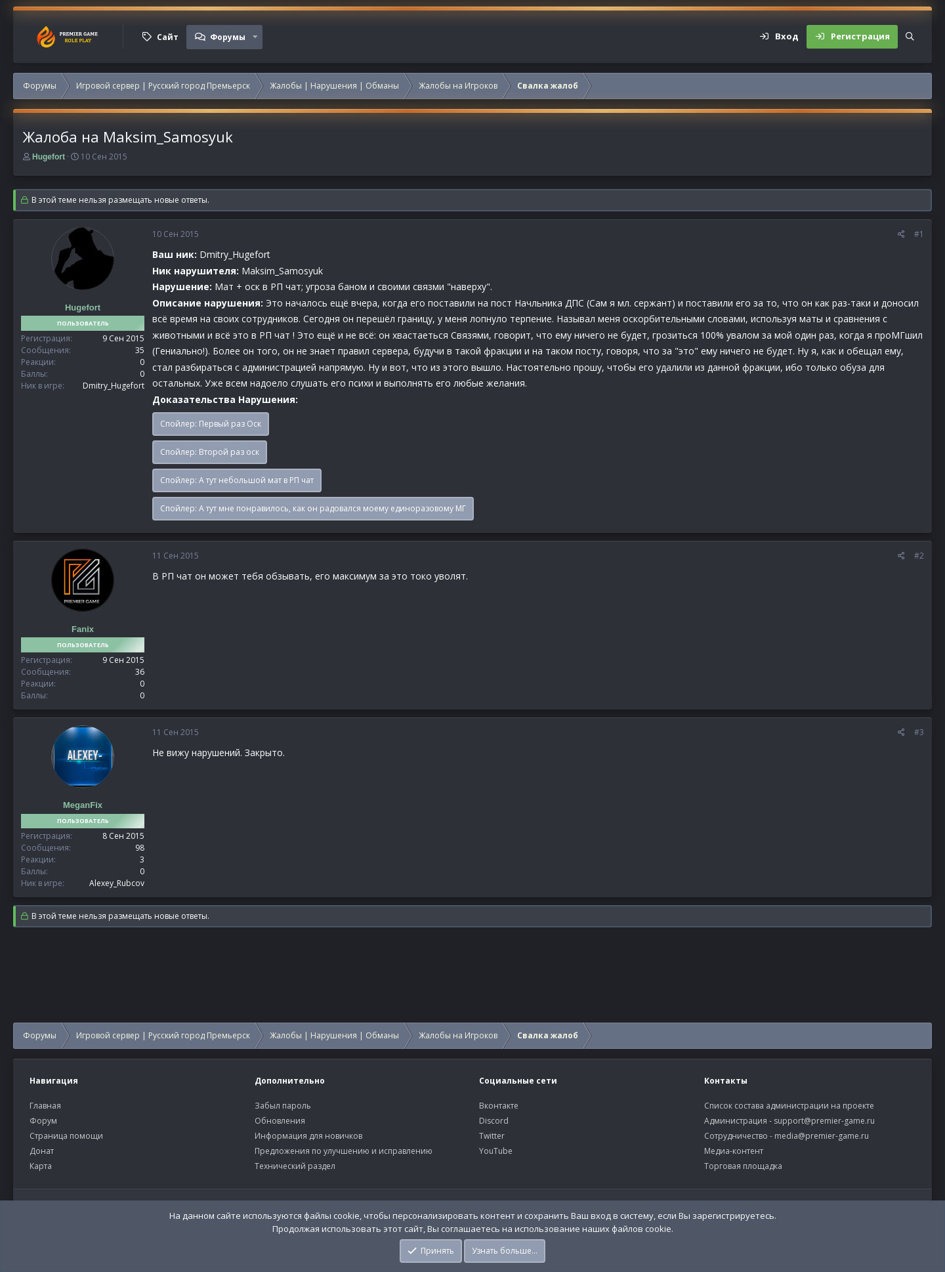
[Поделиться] (901, 234)
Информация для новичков (308, 1135)
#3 (919, 732)
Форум (43, 1120)
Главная (45, 1105)
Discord (494, 1120)
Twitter (492, 1135)
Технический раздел (295, 1166)
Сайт (167, 37)
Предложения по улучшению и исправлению (343, 1150)
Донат (42, 1150)
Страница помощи (66, 1135)
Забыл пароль (283, 1105)
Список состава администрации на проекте (789, 1105)
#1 (919, 234)
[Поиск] (910, 37)
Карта (41, 1166)
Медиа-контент (733, 1150)
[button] (255, 37)
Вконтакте (498, 1105)
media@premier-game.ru (821, 1135)
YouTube (496, 1150)
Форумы (227, 37)
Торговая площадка (743, 1166)
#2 (919, 555)
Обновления (280, 1120)
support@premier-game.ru (824, 1120)
